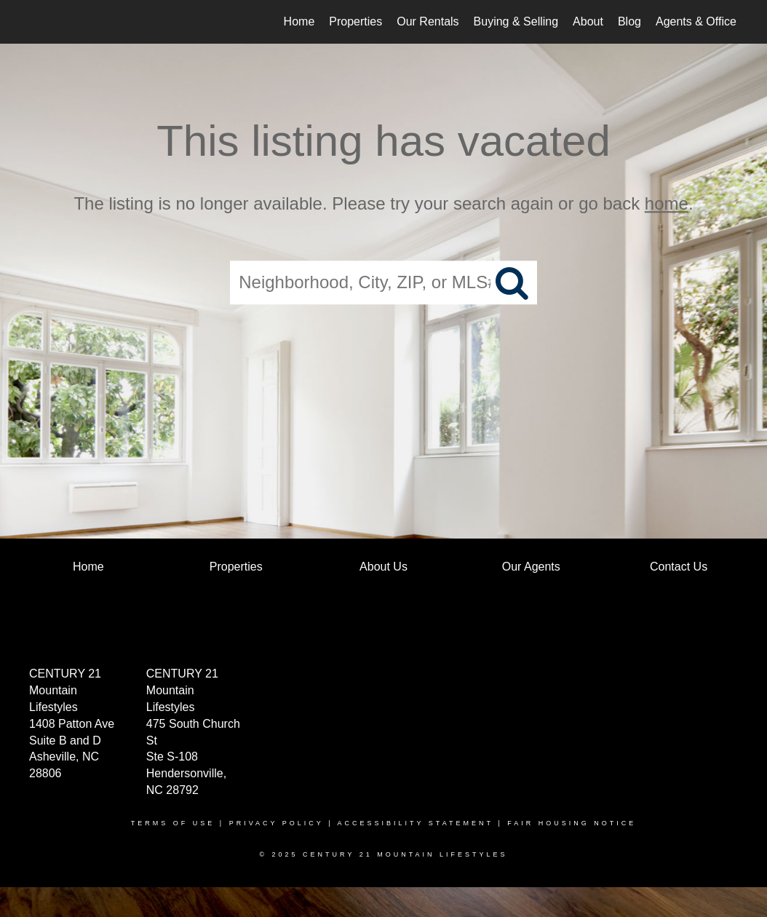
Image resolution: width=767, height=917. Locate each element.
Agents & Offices (699, 21)
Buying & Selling (516, 21)
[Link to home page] (38, 22)
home (666, 203)
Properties (355, 21)
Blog (629, 21)
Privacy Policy (276, 823)
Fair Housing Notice (571, 823)
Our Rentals (427, 21)
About (588, 21)
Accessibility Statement (415, 823)
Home (299, 21)
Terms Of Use (173, 823)
